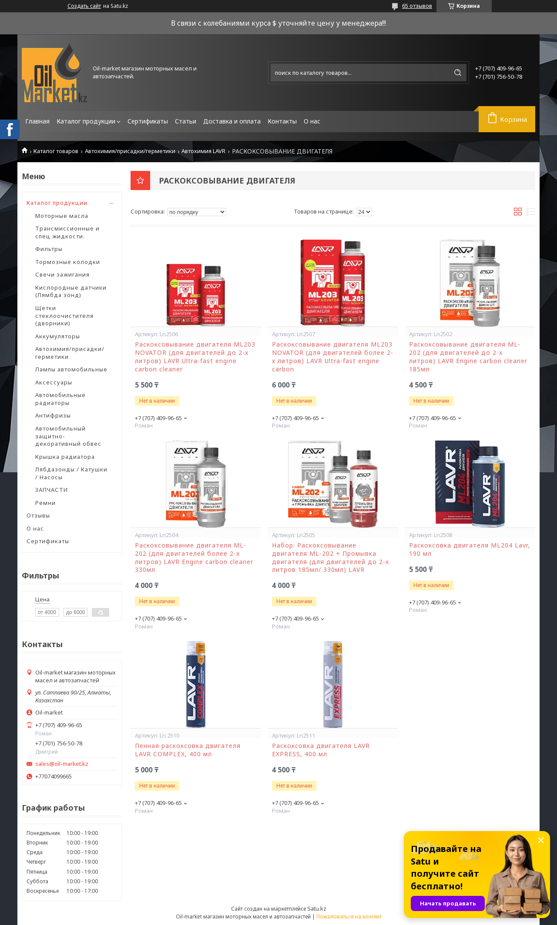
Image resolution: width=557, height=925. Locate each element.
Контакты (282, 121)
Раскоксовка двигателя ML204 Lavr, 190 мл (469, 549)
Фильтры (49, 249)
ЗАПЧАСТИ (51, 490)
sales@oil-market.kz (61, 764)
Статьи (185, 121)
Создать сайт (84, 6)
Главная (37, 121)
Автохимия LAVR (203, 151)
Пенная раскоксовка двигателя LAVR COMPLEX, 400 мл (188, 750)
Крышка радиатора (65, 457)
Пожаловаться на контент (349, 916)
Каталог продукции (86, 121)
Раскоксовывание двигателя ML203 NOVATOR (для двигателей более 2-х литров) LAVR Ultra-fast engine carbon (332, 357)
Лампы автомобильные (71, 369)
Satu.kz (316, 908)
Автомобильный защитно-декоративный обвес (68, 435)
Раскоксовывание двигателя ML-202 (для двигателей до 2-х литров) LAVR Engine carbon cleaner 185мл (468, 357)
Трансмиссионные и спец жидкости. (67, 232)
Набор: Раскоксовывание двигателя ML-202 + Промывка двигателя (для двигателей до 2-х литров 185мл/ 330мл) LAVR (330, 557)
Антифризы (53, 415)
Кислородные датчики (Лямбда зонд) (71, 291)
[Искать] (457, 72)
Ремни (45, 503)
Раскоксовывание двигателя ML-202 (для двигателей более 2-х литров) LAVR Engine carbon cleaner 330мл (194, 557)
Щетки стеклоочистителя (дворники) (64, 315)
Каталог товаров (56, 151)
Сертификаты (148, 121)
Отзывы (38, 515)
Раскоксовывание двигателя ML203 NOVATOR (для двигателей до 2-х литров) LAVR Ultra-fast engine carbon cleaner (195, 357)
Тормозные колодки (67, 262)
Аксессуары (53, 382)
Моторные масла (61, 216)
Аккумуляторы (57, 336)
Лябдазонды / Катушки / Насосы (71, 473)
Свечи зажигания (62, 274)
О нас (312, 121)
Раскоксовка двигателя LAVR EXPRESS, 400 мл (321, 750)
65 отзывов (417, 6)
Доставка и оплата (232, 121)
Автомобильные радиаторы (60, 399)
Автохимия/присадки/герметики (130, 151)
